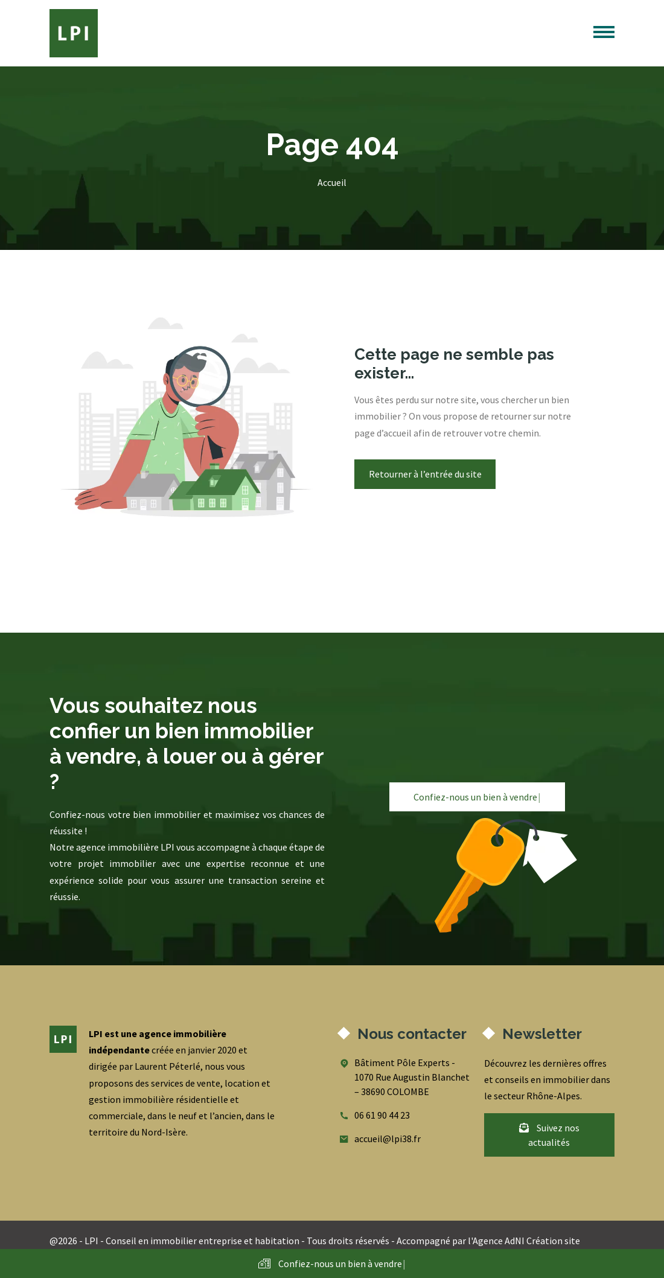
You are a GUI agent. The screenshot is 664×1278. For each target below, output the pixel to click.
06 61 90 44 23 (382, 1115)
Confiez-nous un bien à (477, 797)
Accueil (332, 182)
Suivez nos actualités (549, 1135)
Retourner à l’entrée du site (425, 474)
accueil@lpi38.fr (387, 1139)
